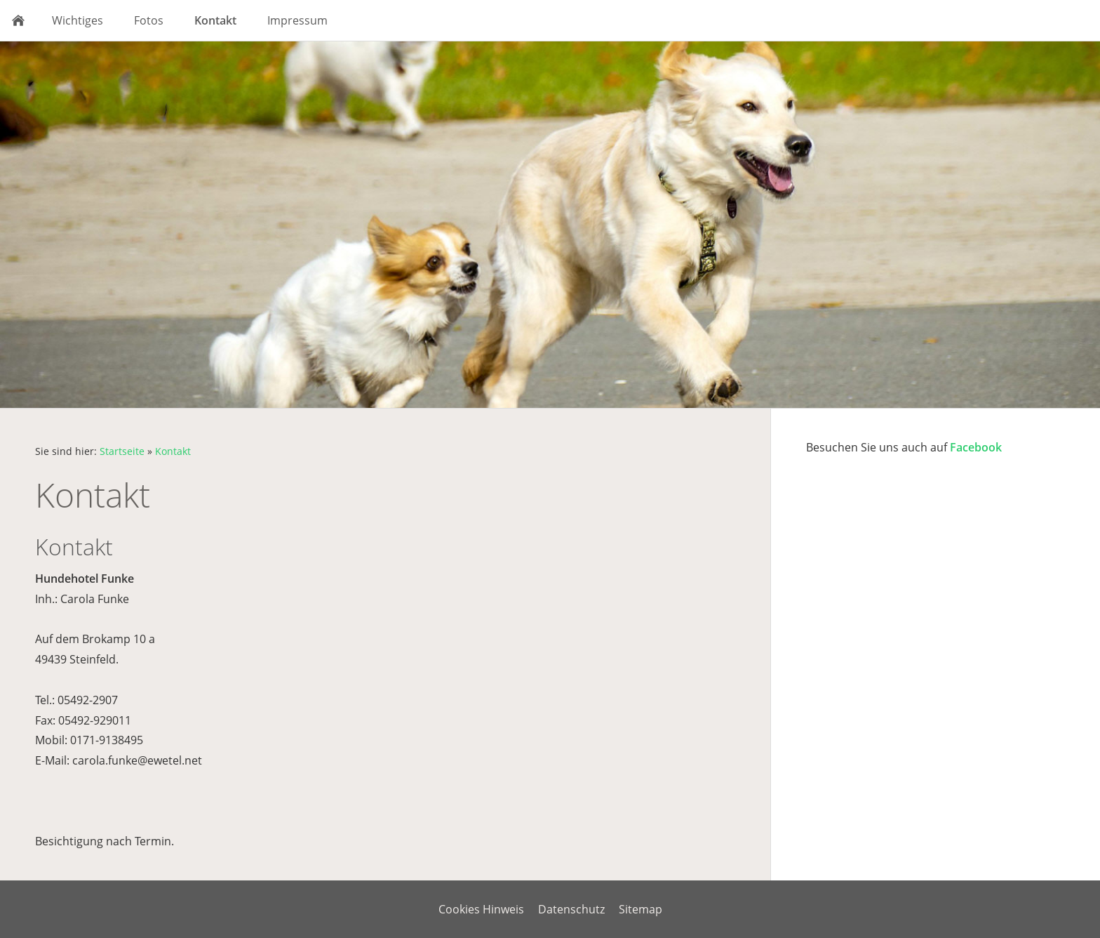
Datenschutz (571, 909)
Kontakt (173, 451)
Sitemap (640, 909)
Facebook (976, 447)
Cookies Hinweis (481, 909)
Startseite (122, 451)
